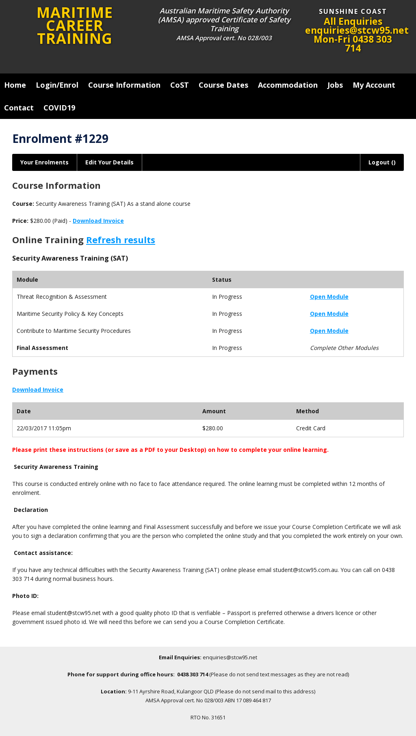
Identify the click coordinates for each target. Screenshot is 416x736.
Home (15, 85)
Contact (19, 107)
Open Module (329, 296)
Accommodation (288, 85)
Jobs (335, 85)
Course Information (124, 85)
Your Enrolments (44, 162)
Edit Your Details (109, 162)
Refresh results (120, 239)
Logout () (382, 162)
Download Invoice (98, 220)
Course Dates (223, 85)
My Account (374, 85)
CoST (179, 85)
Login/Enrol (57, 85)
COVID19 (59, 107)
